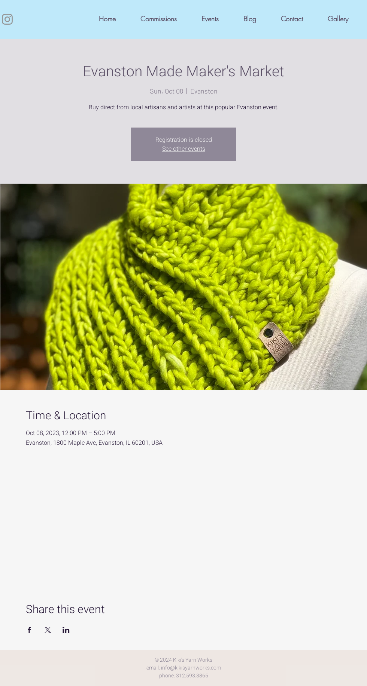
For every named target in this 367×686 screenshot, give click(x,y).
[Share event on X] (47, 630)
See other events (183, 148)
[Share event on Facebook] (29, 630)
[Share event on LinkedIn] (66, 630)
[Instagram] (7, 19)
